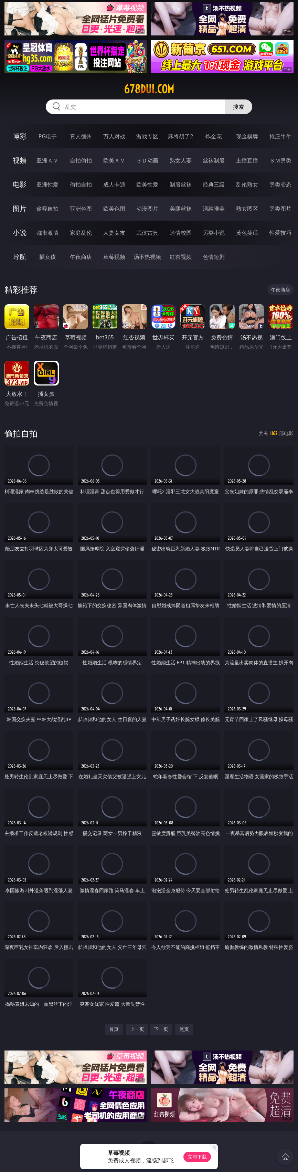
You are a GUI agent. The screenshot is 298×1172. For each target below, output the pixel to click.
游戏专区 (147, 136)
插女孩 (47, 257)
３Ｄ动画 (147, 160)
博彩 (19, 136)
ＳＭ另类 (280, 160)
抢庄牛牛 (280, 136)
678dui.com (149, 89)
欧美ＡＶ (114, 160)
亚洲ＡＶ (47, 160)
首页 (114, 1029)
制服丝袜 (181, 184)
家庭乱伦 (81, 232)
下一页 (161, 1029)
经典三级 (214, 184)
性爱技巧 (280, 232)
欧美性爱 (147, 184)
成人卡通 (114, 184)
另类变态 (280, 184)
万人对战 (114, 136)
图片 (19, 208)
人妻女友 (114, 232)
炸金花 (213, 136)
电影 (19, 184)
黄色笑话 (247, 232)
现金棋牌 (247, 136)
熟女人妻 (181, 160)
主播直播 (247, 160)
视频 (19, 160)
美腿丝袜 (181, 208)
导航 (19, 256)
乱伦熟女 (247, 184)
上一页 (137, 1029)
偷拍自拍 (81, 184)
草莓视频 (114, 257)
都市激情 (47, 232)
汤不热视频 (147, 257)
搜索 (238, 106)
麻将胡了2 (180, 136)
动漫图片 (147, 208)
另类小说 (214, 232)
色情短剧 (214, 257)
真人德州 (81, 136)
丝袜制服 (214, 160)
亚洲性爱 (47, 184)
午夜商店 (81, 257)
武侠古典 (147, 232)
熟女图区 (247, 208)
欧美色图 (114, 208)
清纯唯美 (214, 208)
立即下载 (197, 1156)
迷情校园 (181, 232)
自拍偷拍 (81, 160)
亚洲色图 (81, 208)
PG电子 (48, 136)
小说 (19, 232)
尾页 (184, 1029)
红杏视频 (181, 257)
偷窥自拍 (47, 208)
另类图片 (280, 208)
